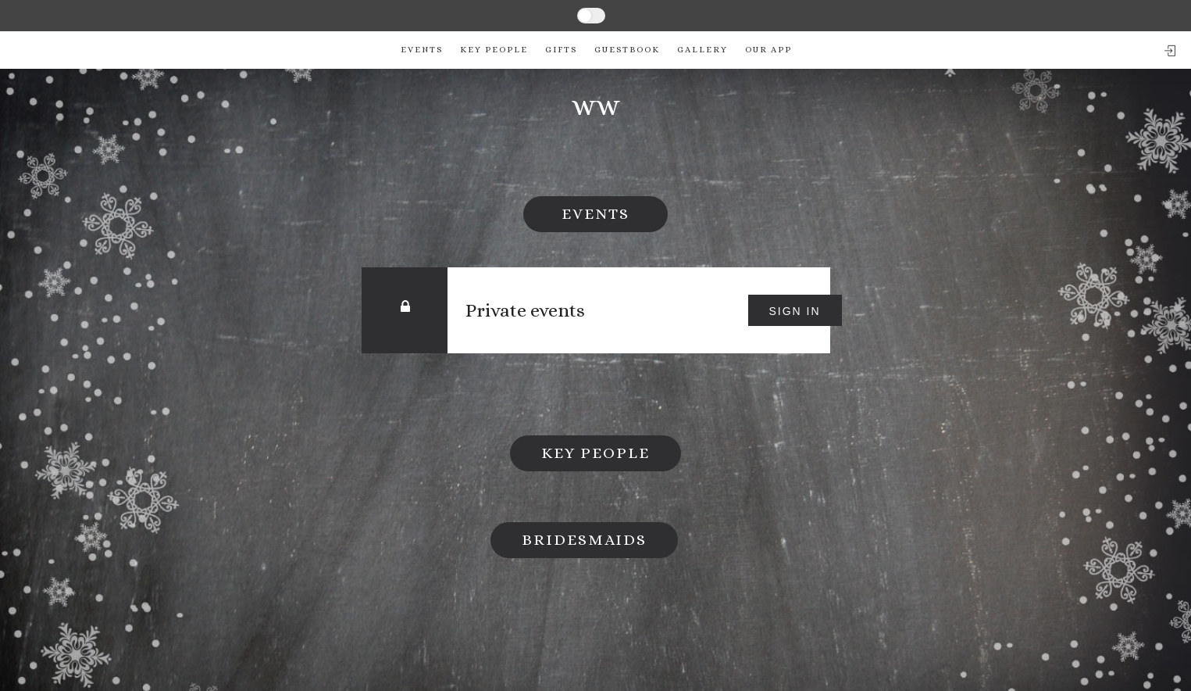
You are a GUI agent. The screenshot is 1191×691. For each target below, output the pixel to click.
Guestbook (627, 50)
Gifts (561, 50)
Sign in (794, 311)
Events (422, 50)
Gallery (702, 50)
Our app (768, 50)
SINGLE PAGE (539, 15)
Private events (526, 310)
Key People (494, 50)
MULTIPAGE (638, 15)
